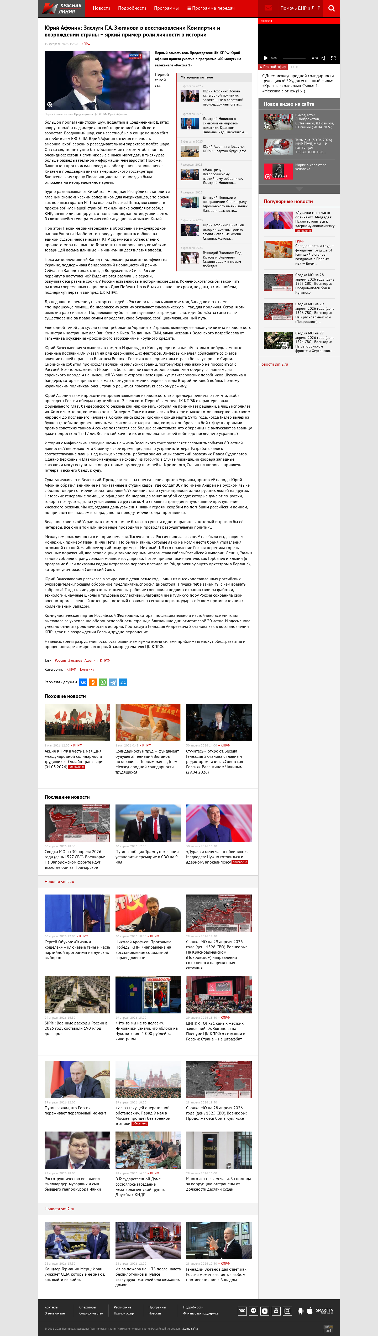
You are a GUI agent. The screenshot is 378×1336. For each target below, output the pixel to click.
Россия (60, 660)
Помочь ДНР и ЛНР (300, 8)
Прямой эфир (124, 1313)
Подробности (132, 8)
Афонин (90, 660)
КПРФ (104, 660)
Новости (101, 8)
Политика (86, 669)
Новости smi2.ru (59, 881)
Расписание (122, 1307)
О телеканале (55, 1313)
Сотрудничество (91, 1313)
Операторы (87, 1307)
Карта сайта (190, 1328)
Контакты (51, 1307)
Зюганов (74, 660)
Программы (166, 8)
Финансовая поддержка (200, 1313)
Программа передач (211, 8)
